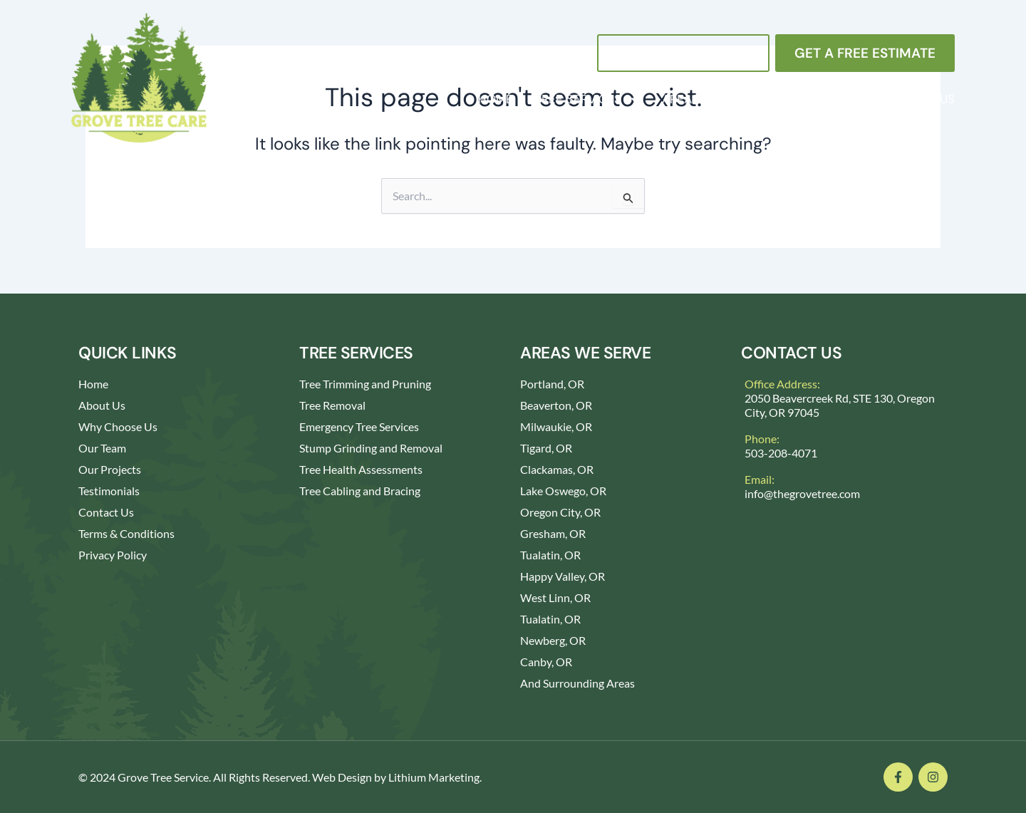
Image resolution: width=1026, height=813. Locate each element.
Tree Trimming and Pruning (365, 383)
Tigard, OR (546, 448)
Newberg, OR (553, 640)
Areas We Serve (711, 99)
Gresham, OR (553, 533)
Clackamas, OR (557, 469)
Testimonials (109, 490)
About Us (820, 99)
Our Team (102, 448)
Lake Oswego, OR (563, 490)
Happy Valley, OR (562, 576)
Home (495, 99)
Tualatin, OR (550, 554)
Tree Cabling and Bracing (359, 490)
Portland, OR (552, 383)
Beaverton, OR (556, 405)
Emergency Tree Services (359, 426)
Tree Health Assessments (361, 469)
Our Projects (109, 469)
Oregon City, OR (560, 512)
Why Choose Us (117, 426)
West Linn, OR (555, 597)
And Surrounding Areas (577, 683)
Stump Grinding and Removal (370, 448)
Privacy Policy (112, 554)
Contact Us (918, 99)
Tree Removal (332, 405)
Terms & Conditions (126, 533)
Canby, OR (546, 661)
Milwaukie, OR (556, 426)
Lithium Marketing (434, 777)
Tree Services (587, 99)
